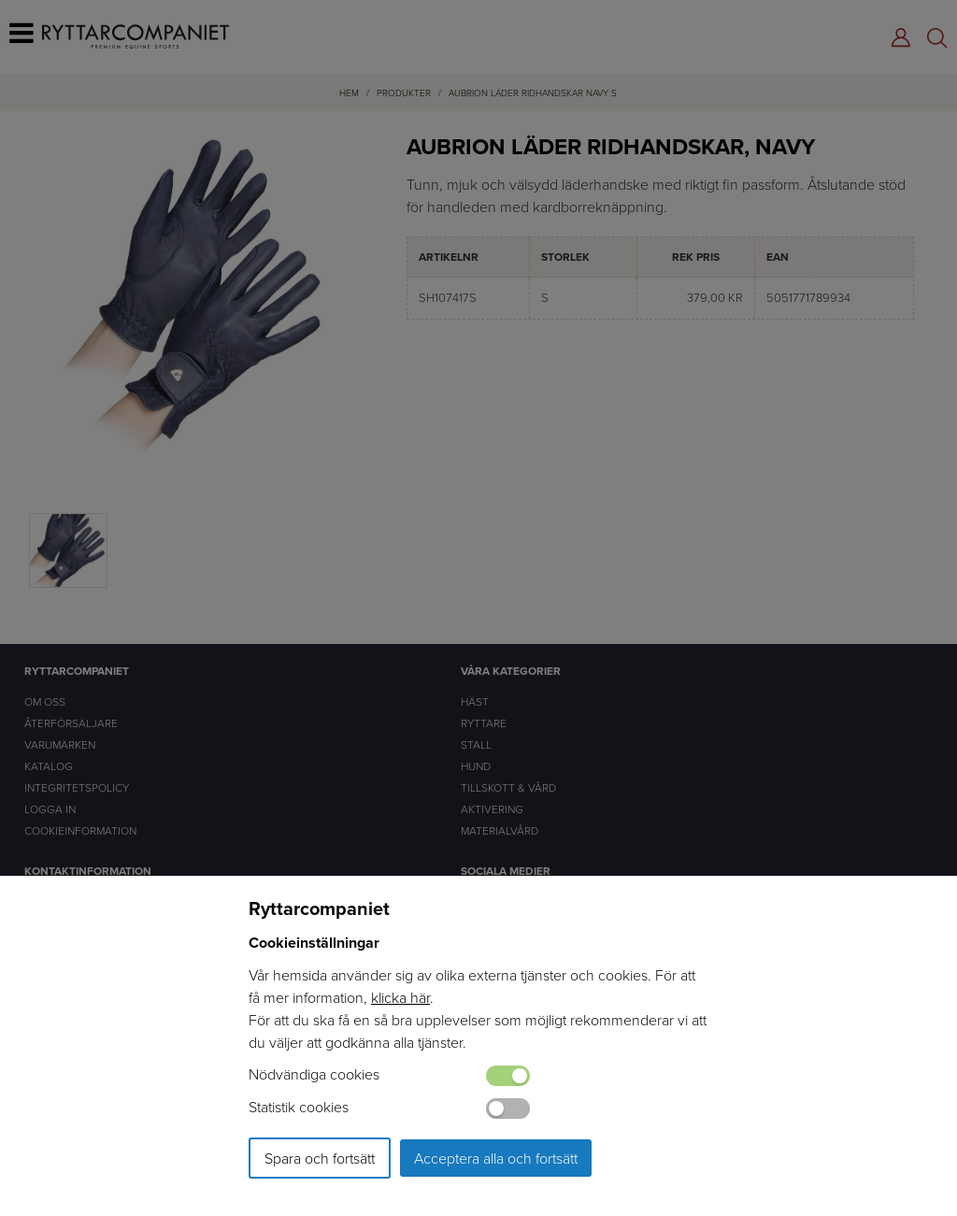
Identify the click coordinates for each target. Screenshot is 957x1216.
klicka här (400, 997)
